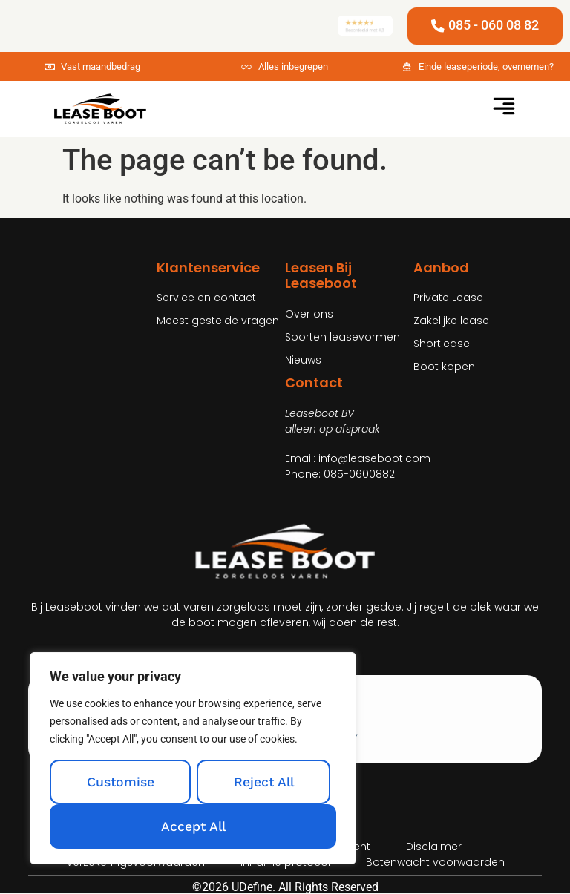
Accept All (193, 826)
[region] (193, 758)
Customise (120, 782)
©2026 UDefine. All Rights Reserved (285, 887)
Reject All (264, 782)
